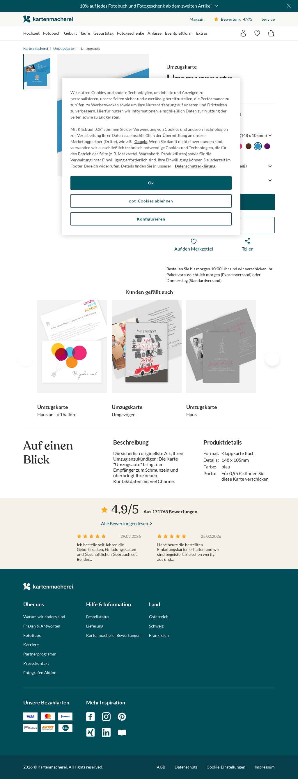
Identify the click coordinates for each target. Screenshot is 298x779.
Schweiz (156, 626)
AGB (161, 766)
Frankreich (159, 635)
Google (140, 141)
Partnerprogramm (39, 654)
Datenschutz (186, 766)
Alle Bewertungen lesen (124, 523)
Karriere (31, 644)
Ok (151, 182)
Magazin (197, 19)
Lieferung (94, 626)
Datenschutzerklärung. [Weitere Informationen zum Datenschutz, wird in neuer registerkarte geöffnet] (195, 165)
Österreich (158, 616)
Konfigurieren (151, 218)
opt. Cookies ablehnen (151, 200)
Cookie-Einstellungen (226, 767)
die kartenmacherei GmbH (48, 19)
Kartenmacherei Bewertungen (113, 635)
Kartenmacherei (35, 48)
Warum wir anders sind (44, 616)
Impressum (265, 766)
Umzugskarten (64, 48)
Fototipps (32, 635)
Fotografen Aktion (39, 672)
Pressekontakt (36, 663)
